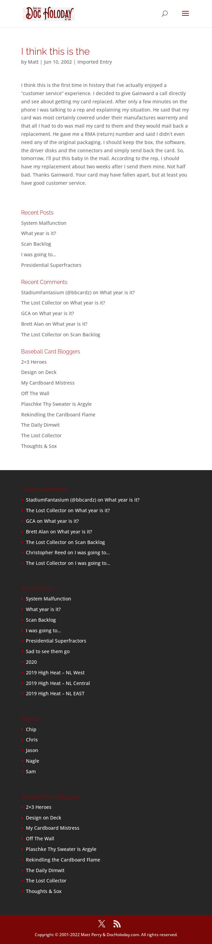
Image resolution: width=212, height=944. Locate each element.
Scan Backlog (36, 244)
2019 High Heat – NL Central (58, 683)
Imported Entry (94, 62)
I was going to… (38, 254)
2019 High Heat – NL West (55, 672)
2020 (31, 662)
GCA (26, 313)
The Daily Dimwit (40, 425)
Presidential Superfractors (51, 265)
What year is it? (38, 233)
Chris (32, 739)
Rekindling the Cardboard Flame (58, 414)
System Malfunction (43, 223)
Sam (31, 771)
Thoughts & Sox (39, 446)
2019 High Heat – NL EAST (55, 693)
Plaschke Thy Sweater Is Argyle (56, 404)
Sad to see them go (48, 651)
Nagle (32, 761)
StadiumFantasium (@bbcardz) (56, 292)
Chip (31, 729)
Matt (33, 62)
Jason (32, 750)
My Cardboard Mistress (48, 382)
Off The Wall (35, 393)
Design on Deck (39, 372)
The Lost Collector (41, 435)
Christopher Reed (46, 552)
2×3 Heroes (34, 362)
